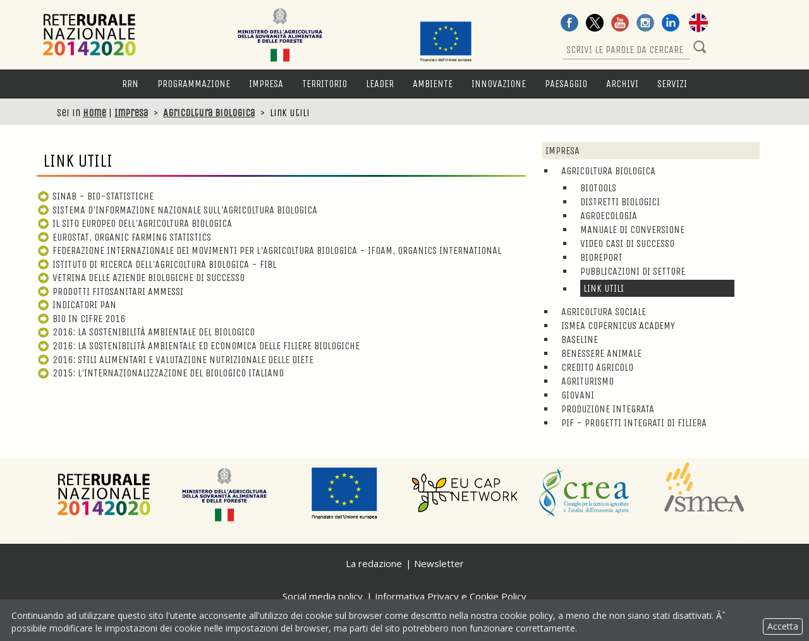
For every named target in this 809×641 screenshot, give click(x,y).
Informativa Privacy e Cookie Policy (450, 596)
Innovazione (498, 84)
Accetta (783, 626)
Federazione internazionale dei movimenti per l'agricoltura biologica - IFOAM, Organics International (269, 250)
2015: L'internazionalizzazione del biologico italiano (160, 373)
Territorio (324, 84)
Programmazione (193, 84)
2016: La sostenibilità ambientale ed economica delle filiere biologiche (198, 346)
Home (94, 113)
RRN (130, 84)
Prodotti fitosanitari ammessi (110, 291)
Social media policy (323, 596)
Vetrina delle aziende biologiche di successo (141, 278)
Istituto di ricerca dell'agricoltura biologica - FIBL (156, 264)
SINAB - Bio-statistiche (95, 196)
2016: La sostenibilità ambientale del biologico (146, 332)
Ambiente (433, 84)
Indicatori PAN (76, 305)
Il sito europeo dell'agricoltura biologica (134, 223)
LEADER (380, 84)
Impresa (266, 84)
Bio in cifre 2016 (81, 319)
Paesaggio (566, 84)
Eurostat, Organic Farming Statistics (124, 237)
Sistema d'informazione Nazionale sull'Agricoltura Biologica (177, 210)
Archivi (622, 84)
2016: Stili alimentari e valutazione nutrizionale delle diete (175, 360)
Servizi (672, 84)
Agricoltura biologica (209, 113)
